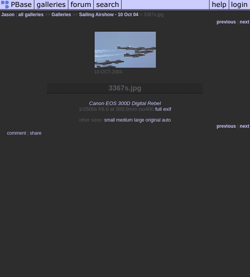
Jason (8, 14)
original (152, 120)
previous (226, 22)
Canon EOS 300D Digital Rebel (125, 103)
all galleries (30, 14)
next (244, 22)
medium (124, 120)
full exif (163, 109)
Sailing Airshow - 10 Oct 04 (109, 14)
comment (16, 133)
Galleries (61, 14)
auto (166, 120)
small (109, 120)
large (139, 120)
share (35, 133)
